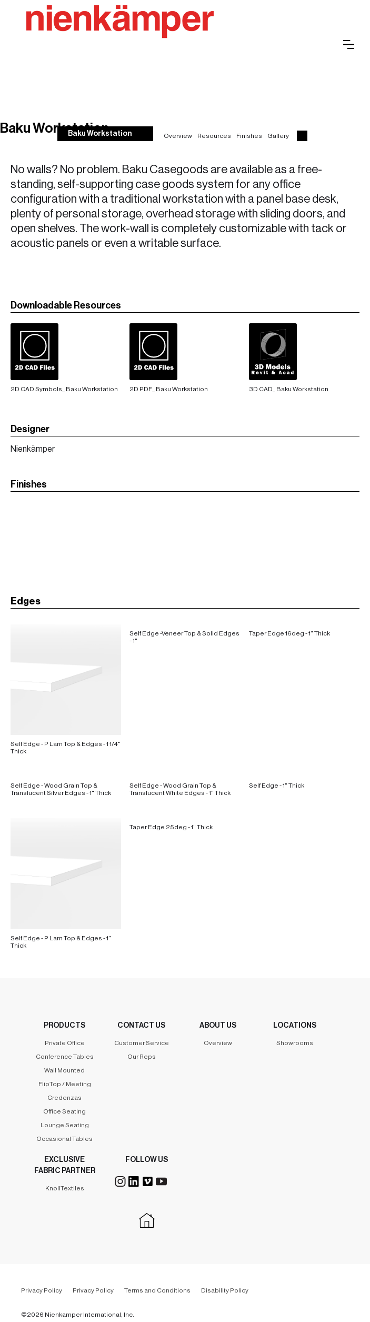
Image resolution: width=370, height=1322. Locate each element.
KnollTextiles (64, 1188)
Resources (214, 136)
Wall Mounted (64, 1070)
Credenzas (64, 1098)
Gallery (278, 136)
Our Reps (141, 1056)
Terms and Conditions (157, 1290)
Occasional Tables (64, 1139)
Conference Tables (65, 1056)
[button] (348, 44)
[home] (171, 33)
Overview (178, 136)
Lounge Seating (65, 1125)
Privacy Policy (41, 1290)
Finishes (249, 136)
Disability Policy (224, 1290)
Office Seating (64, 1111)
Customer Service (141, 1043)
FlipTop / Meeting (64, 1084)
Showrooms (294, 1043)
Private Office (65, 1043)
